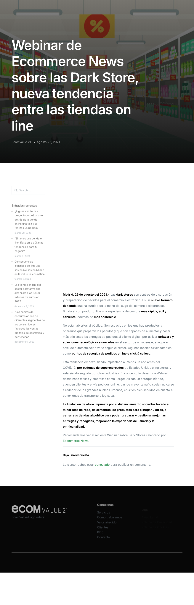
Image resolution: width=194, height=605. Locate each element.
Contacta (103, 539)
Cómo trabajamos (109, 520)
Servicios (103, 515)
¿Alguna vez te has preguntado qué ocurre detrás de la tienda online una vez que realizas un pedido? (29, 221)
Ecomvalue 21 (21, 142)
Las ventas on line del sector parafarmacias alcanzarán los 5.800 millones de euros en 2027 (28, 294)
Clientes (102, 530)
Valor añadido (107, 524)
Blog (100, 534)
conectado (102, 464)
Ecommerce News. (76, 441)
